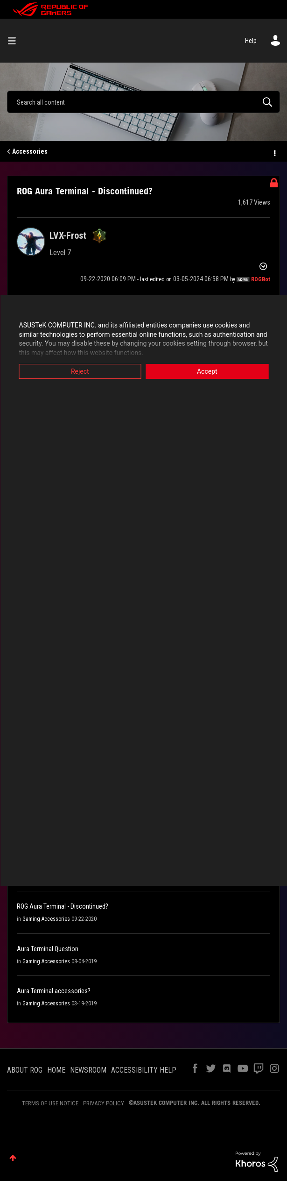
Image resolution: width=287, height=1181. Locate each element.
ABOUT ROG (24, 1070)
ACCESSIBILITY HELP (143, 1070)
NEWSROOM (88, 1070)
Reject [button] (80, 371)
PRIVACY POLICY (103, 1103)
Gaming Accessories (46, 919)
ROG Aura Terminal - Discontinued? (62, 906)
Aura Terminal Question (47, 949)
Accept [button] (207, 371)
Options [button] (274, 152)
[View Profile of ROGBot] (260, 279)
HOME (56, 1070)
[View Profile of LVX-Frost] (67, 235)
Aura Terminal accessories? (54, 991)
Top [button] (13, 1158)
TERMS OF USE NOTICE (50, 1103)
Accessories (30, 151)
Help (251, 40)
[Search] (143, 102)
